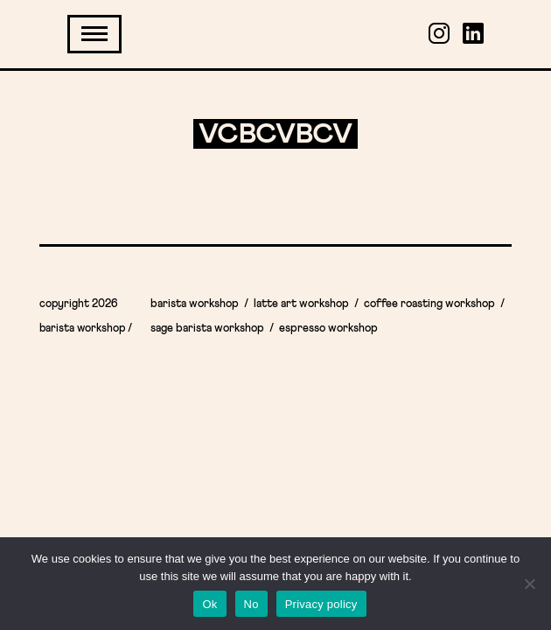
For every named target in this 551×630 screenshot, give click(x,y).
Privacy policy (321, 604)
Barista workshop (194, 304)
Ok (209, 604)
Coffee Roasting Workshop (429, 304)
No (251, 604)
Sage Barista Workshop (207, 328)
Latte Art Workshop (301, 304)
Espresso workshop (328, 328)
